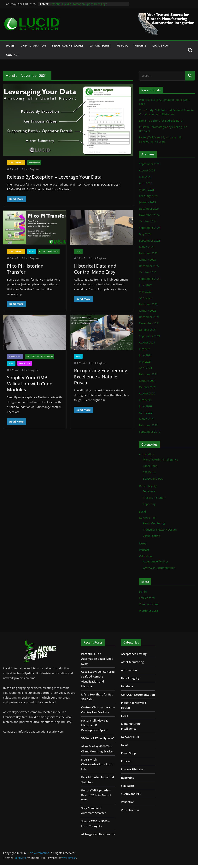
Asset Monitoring (154, 523)
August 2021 (147, 342)
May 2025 (145, 177)
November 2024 (149, 215)
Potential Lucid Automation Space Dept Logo (78, 4)
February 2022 (148, 304)
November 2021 (149, 323)
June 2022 (145, 285)
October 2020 (147, 387)
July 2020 (145, 400)
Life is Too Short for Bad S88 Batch (161, 120)
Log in (143, 591)
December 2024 (149, 208)
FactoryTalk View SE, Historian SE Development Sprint (94, 725)
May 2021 (145, 361)
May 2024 (145, 234)
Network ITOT (148, 518)
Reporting (34, 162)
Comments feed (149, 604)
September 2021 (149, 336)
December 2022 (149, 266)
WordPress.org (148, 610)
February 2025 (148, 196)
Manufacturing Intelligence (160, 459)
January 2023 (147, 259)
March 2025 (146, 189)
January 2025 (147, 202)
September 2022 (149, 279)
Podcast (144, 550)
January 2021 (147, 380)
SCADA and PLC (153, 478)
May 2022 (145, 291)
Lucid (78, 251)
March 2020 (146, 419)
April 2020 (145, 412)
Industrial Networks (67, 45)
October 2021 (147, 330)
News (31, 251)
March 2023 (146, 247)
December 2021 (149, 317)
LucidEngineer (32, 169)
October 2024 (147, 221)
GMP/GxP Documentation (39, 356)
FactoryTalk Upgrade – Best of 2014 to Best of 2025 (96, 795)
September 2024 (149, 228)
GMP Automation (33, 45)
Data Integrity (100, 45)
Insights (140, 45)
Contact (12, 55)
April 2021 (145, 368)
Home (10, 45)
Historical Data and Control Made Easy (95, 269)
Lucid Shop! (160, 45)
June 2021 (145, 355)
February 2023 (148, 253)
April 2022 (145, 298)
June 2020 (145, 406)
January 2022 (147, 310)
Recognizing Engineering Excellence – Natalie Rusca (100, 376)
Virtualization (151, 536)
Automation (15, 356)
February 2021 (148, 374)
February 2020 (148, 425)
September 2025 (149, 164)
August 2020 (147, 393)
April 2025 (145, 183)
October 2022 (147, 272)
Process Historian (48, 251)
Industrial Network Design (160, 529)
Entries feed (147, 598)
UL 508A (122, 45)
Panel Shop (150, 466)
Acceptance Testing (155, 561)
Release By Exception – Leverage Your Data (54, 177)
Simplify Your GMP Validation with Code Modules (29, 383)
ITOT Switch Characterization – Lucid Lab (97, 764)
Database (149, 491)
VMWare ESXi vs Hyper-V (97, 738)
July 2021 (145, 349)
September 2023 (149, 240)
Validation (24, 363)
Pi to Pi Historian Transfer (25, 269)
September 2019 (149, 431)
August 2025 (147, 170)
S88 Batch (149, 472)
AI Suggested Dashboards (98, 834)
